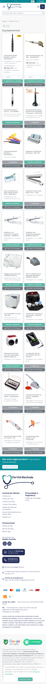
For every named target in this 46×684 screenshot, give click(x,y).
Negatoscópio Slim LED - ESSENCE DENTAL (12, 274)
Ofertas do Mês (7, 526)
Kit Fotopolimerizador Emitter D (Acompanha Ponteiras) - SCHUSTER (34, 111)
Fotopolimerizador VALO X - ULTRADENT (11, 110)
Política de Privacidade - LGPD (33, 499)
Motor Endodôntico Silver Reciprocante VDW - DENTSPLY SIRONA (11, 192)
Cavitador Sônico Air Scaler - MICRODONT (11, 395)
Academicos (6, 517)
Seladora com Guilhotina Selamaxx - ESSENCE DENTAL (33, 234)
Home (4, 21)
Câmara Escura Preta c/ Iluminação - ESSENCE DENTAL (34, 315)
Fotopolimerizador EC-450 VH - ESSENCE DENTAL (34, 396)
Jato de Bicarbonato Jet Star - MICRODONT (34, 56)
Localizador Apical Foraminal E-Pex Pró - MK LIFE (33, 355)
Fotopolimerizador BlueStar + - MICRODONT (10, 153)
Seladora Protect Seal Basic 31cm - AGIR (33, 191)
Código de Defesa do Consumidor (9, 508)
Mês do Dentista (7, 529)
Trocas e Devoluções (9, 504)
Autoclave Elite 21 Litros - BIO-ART (12, 314)
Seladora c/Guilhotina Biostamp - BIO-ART (33, 152)
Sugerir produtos (10, 467)
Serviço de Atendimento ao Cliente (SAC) (11, 513)
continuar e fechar (25, 679)
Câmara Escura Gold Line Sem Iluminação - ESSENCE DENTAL (12, 355)
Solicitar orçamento (13, 122)
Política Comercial (8, 502)
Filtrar (6, 26)
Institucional (6, 496)
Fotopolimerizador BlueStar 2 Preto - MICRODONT (10, 57)
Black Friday (6, 532)
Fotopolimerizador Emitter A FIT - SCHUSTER (32, 438)
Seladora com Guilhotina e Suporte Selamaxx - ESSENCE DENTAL (11, 234)
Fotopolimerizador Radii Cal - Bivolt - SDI (12, 437)
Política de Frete (8, 499)
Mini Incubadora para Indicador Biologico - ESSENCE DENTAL (33, 275)
